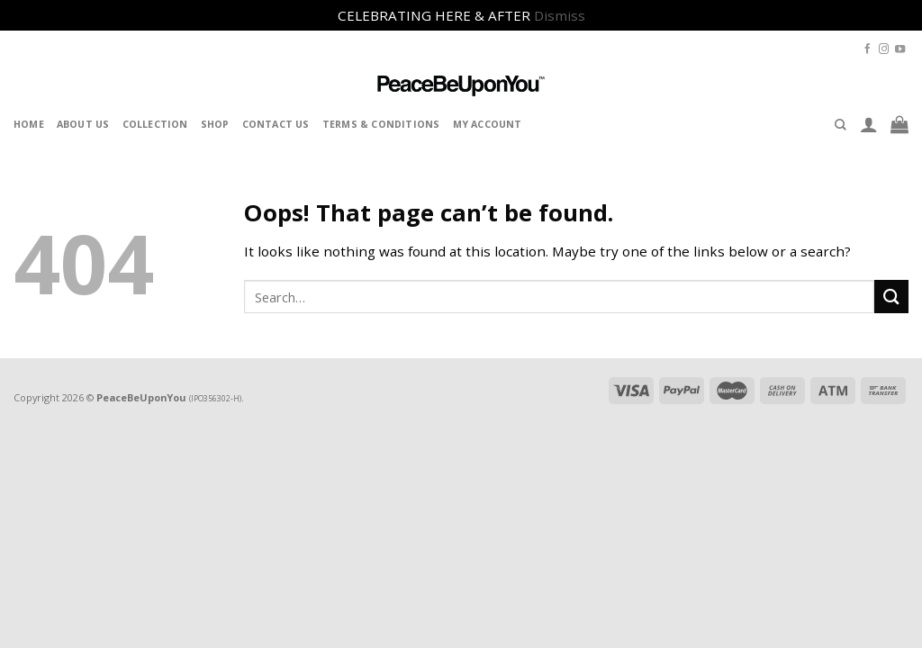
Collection (155, 124)
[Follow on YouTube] (900, 49)
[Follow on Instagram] (884, 49)
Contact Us (276, 124)
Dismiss (559, 15)
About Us (83, 124)
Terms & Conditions (381, 124)
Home (29, 124)
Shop (215, 124)
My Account (487, 124)
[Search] (840, 124)
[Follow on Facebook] (867, 49)
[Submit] (891, 296)
